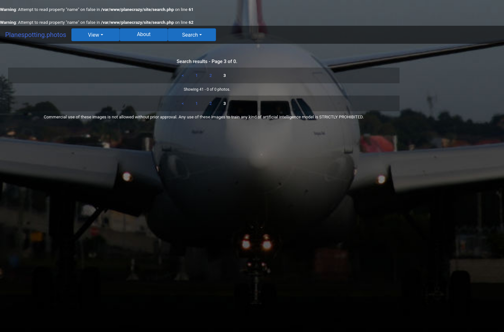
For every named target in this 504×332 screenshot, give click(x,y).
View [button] (93, 35)
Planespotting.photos (35, 35)
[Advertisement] (455, 145)
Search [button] (190, 35)
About (144, 34)
